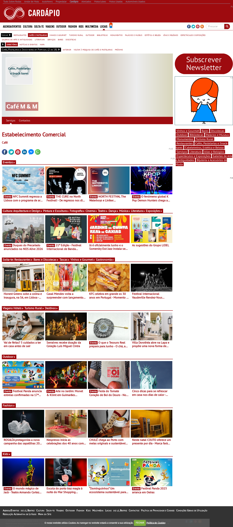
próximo (119, 49)
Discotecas (217, 131)
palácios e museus (133, 35)
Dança (113, 211)
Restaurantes (23, 259)
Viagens (50, 26)
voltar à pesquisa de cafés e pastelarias (93, 49)
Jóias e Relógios (214, 152)
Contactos (24, 120)
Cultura (27, 26)
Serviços (10, 120)
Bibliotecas (196, 135)
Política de (155, 522)
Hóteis (18, 308)
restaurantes (20, 35)
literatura (40, 39)
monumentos (116, 35)
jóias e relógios (170, 35)
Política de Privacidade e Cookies (157, 510)
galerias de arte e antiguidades (17, 39)
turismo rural (76, 35)
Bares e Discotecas (46, 259)
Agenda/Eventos (12, 26)
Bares (205, 131)
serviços (51, 39)
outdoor (90, 35)
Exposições (154, 211)
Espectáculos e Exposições (193, 156)
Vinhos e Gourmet (82, 259)
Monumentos (185, 139)
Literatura (138, 211)
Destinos (51, 308)
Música (124, 211)
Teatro (103, 211)
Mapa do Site (44, 514)
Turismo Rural (34, 308)
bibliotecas (102, 35)
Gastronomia (105, 259)
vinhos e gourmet (58, 35)
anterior (67, 49)
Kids (81, 26)
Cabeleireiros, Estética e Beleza (204, 147)
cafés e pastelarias (38, 35)
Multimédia (91, 26)
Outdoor (61, 26)
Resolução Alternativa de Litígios (19, 514)
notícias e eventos (28, 44)
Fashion (72, 26)
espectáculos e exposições (193, 35)
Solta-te (39, 26)
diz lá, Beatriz (27, 510)
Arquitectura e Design (27, 211)
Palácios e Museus (217, 135)
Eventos (9, 162)
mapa (42, 44)
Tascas (64, 259)
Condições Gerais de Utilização (191, 510)
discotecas (71, 39)
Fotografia (77, 211)
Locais (103, 26)
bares (60, 39)
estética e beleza (153, 35)
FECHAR (140, 522)
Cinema (91, 211)
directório (12, 44)
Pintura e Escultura (56, 211)
